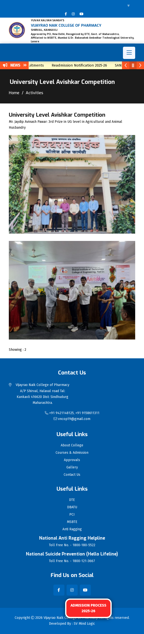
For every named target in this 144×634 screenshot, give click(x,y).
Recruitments (35, 65)
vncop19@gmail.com (72, 419)
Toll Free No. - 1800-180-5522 (72, 545)
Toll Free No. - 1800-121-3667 (72, 561)
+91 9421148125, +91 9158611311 (72, 413)
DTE (72, 500)
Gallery (72, 467)
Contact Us (72, 474)
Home (14, 92)
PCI (72, 514)
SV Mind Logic (84, 624)
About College (72, 445)
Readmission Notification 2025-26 (82, 65)
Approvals (72, 460)
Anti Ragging (72, 529)
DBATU (72, 507)
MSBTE (72, 522)
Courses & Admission (72, 452)
